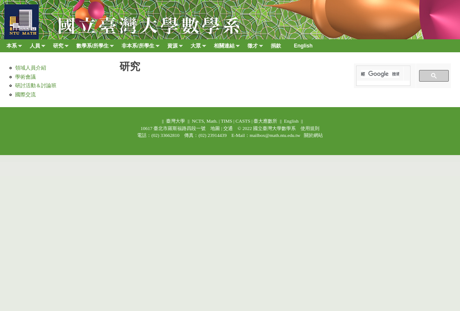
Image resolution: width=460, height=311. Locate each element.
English (291, 121)
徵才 (255, 47)
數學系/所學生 (95, 47)
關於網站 (313, 135)
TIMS (226, 121)
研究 (61, 47)
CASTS (242, 121)
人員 (37, 47)
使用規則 (309, 128)
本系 (14, 47)
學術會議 (25, 77)
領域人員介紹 (30, 68)
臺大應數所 (265, 121)
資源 (175, 47)
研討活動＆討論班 (35, 86)
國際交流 (25, 95)
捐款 (276, 46)
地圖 (215, 128)
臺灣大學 (175, 121)
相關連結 (227, 47)
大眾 (198, 47)
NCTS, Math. (205, 121)
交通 (228, 128)
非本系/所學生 (140, 47)
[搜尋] (380, 74)
